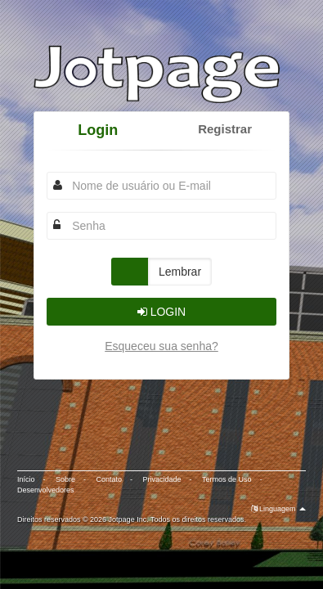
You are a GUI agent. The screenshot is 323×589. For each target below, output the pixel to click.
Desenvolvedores (45, 490)
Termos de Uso (227, 479)
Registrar (225, 129)
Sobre (65, 479)
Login (98, 130)
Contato (109, 479)
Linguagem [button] (279, 509)
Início (26, 479)
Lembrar (180, 271)
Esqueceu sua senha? (161, 346)
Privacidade (162, 479)
